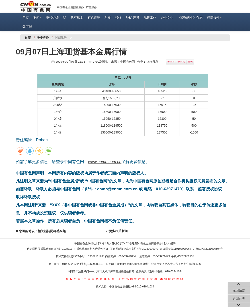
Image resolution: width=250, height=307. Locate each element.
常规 (190, 62)
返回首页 (239, 298)
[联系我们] (118, 243)
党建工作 (150, 17)
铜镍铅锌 (52, 17)
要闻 (37, 17)
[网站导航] (104, 243)
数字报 (27, 26)
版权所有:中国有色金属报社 (91, 279)
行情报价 (214, 17)
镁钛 (118, 17)
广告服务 (91, 7)
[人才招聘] (170, 243)
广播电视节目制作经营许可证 (91, 248)
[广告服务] (132, 243)
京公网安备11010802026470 (177, 248)
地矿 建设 (132, 17)
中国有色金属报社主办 (70, 7)
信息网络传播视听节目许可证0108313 (49, 248)
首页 (26, 17)
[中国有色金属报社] (85, 243)
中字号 (181, 62)
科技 (108, 17)
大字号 (171, 62)
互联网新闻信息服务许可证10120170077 (134, 248)
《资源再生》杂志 (190, 17)
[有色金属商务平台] (151, 243)
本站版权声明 (172, 279)
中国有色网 (127, 61)
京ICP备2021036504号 (209, 248)
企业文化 (167, 17)
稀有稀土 (77, 17)
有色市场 (94, 17)
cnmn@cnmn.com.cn (130, 263)
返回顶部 (239, 290)
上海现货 (152, 61)
